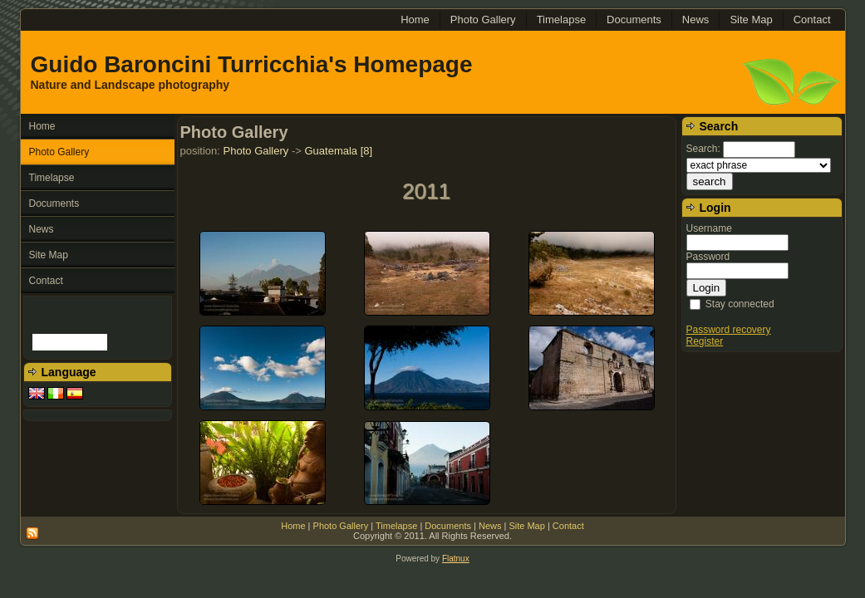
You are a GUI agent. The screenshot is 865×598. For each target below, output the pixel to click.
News (490, 526)
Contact (568, 526)
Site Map (526, 526)
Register (705, 341)
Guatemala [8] (338, 151)
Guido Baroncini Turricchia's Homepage (252, 64)
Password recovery (728, 330)
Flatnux (455, 558)
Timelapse (396, 526)
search (709, 181)
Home (293, 526)
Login (706, 288)
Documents (448, 526)
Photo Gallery (256, 151)
